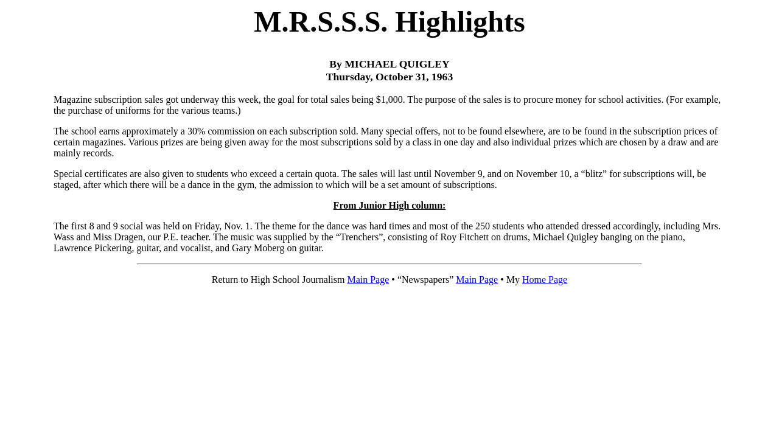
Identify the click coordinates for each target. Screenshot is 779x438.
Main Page (368, 279)
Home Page (544, 279)
